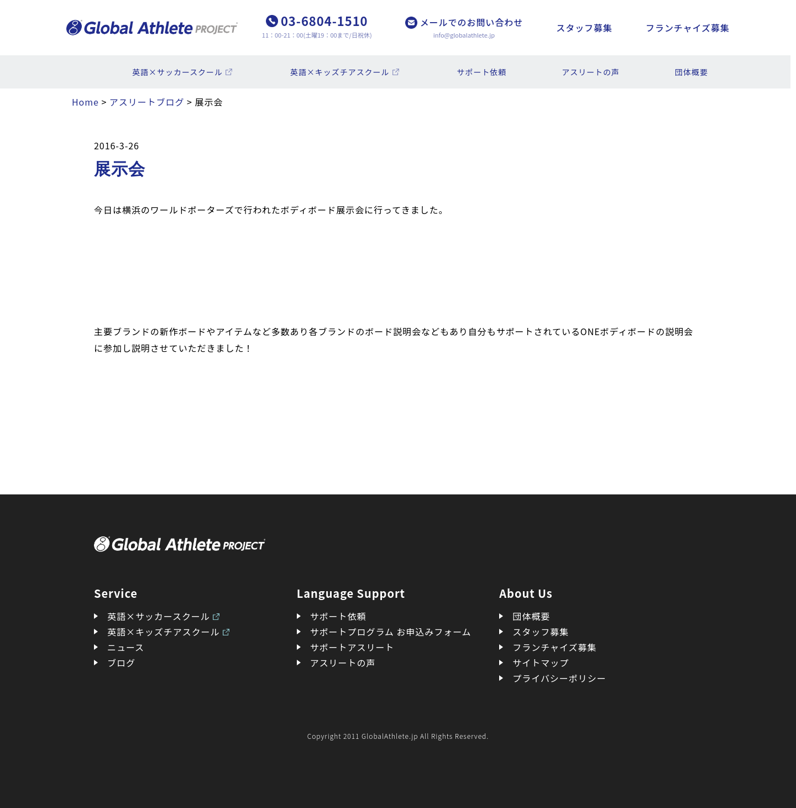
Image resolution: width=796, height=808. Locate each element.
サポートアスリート (352, 647)
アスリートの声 (591, 71)
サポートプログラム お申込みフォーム (391, 631)
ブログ (121, 662)
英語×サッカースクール (177, 71)
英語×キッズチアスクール (340, 71)
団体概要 (691, 71)
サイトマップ (540, 662)
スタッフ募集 (584, 27)
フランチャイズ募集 (688, 27)
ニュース (125, 647)
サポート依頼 (482, 71)
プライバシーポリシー (559, 678)
